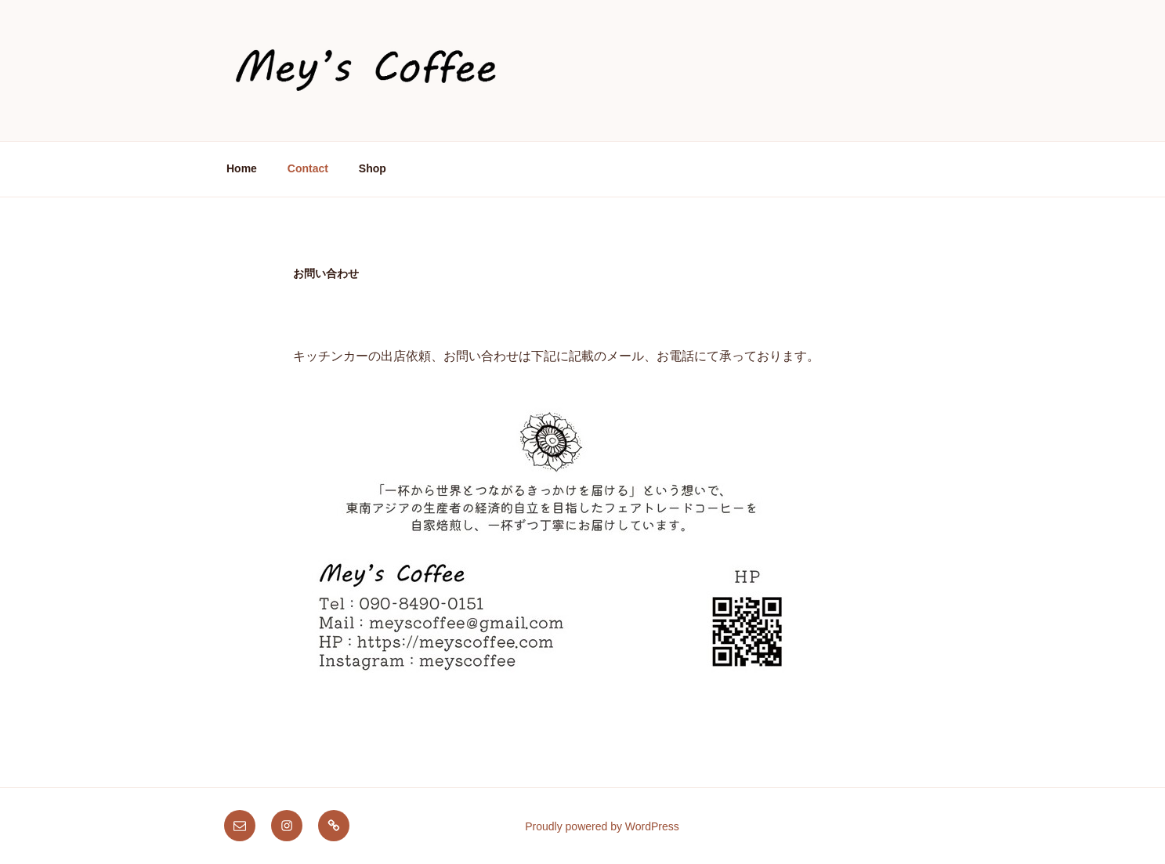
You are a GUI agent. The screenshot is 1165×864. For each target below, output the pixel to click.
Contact (308, 168)
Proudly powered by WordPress (602, 826)
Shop (372, 168)
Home (241, 168)
